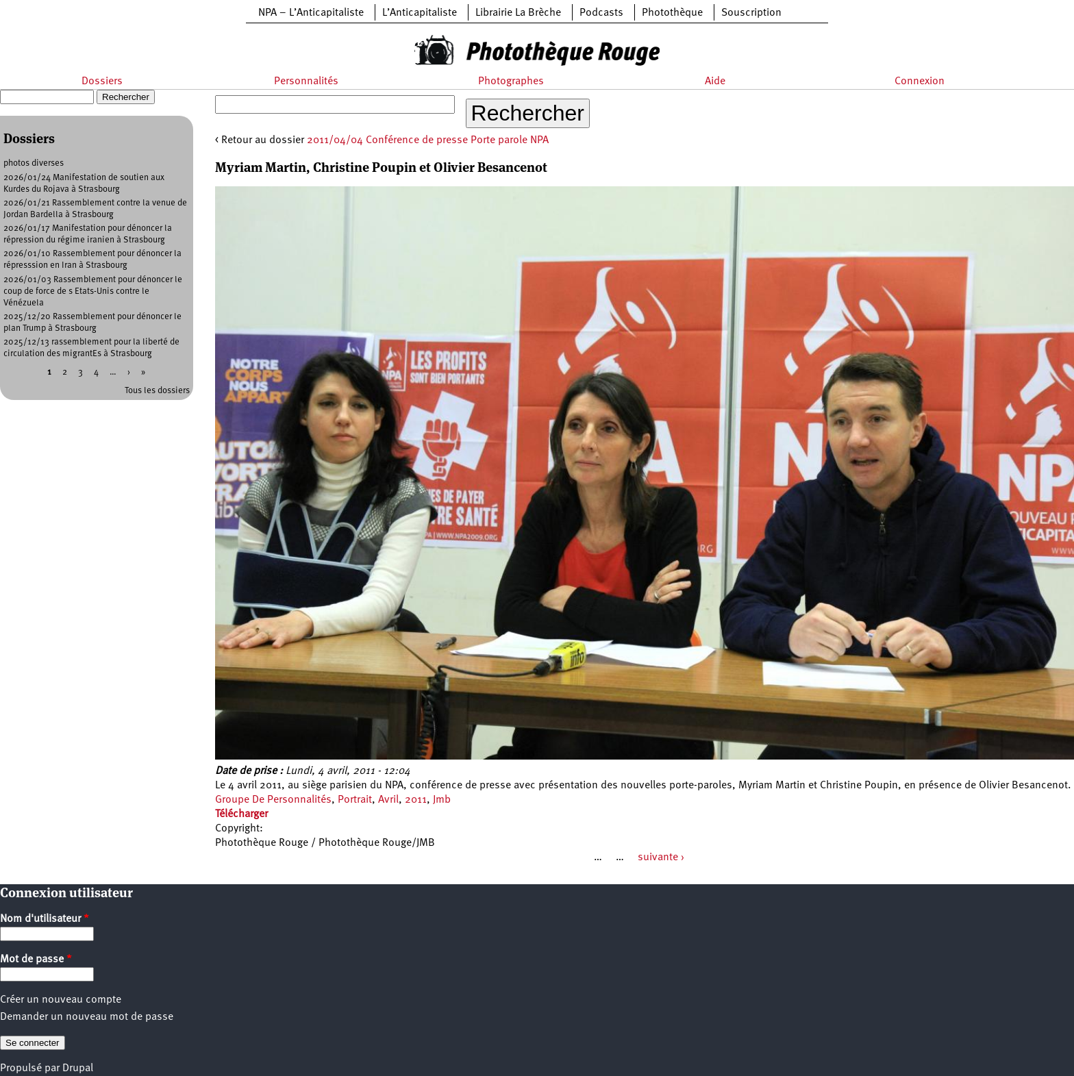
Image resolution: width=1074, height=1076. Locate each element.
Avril (388, 800)
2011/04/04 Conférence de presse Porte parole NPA (428, 140)
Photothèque (672, 13)
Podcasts (601, 13)
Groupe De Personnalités (273, 800)
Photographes (511, 81)
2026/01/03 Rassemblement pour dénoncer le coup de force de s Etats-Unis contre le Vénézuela (92, 291)
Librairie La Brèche (518, 13)
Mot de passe (36, 959)
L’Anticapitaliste (419, 13)
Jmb (442, 800)
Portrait (355, 800)
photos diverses (33, 163)
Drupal (77, 1068)
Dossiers (102, 81)
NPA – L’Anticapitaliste (311, 13)
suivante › (661, 857)
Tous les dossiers (157, 390)
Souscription (751, 13)
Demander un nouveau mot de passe (86, 1017)
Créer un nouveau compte (60, 999)
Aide (715, 81)
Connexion (920, 81)
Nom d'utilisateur (44, 919)
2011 (416, 800)
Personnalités (306, 81)
